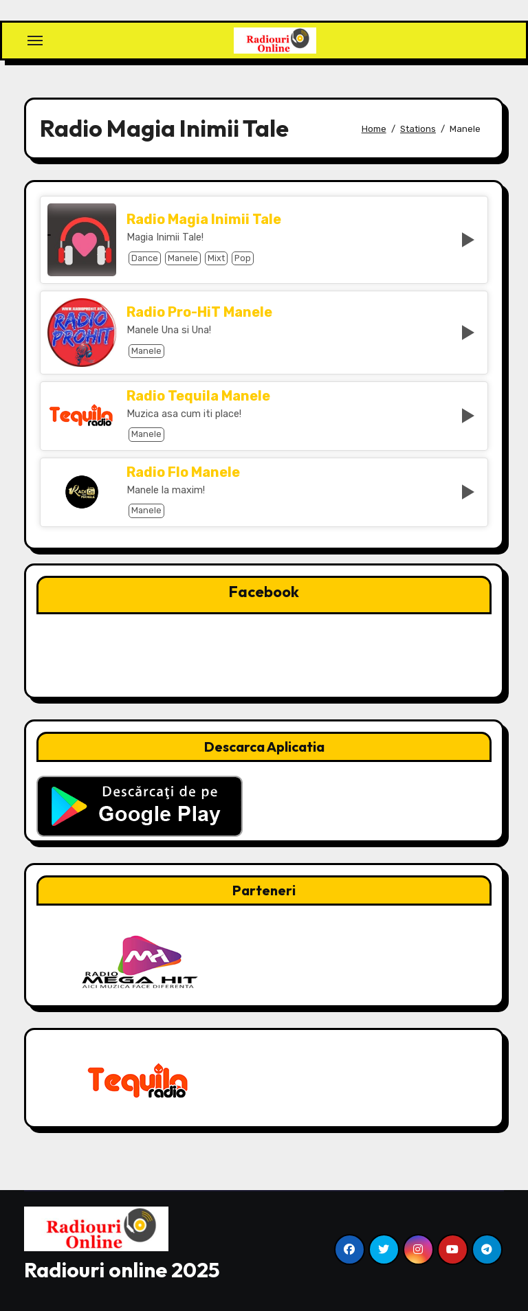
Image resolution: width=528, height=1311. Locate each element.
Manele (183, 258)
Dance (144, 258)
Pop (242, 258)
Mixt (216, 258)
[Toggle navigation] (35, 40)
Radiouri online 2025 (122, 1270)
